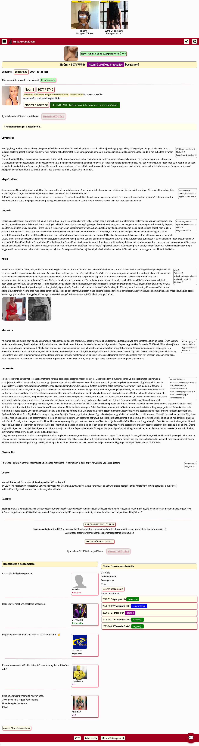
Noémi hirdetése (36, 105)
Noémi (29, 89)
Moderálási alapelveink (113, 738)
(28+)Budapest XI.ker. (114, 17)
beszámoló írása (53, 116)
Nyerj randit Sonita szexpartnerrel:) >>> (103, 53)
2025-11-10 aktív (121, 599)
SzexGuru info (48, 80)
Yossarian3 (21, 71)
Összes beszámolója (113, 589)
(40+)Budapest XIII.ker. (85, 17)
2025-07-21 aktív (119, 613)
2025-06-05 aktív (123, 626)
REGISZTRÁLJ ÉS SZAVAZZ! (99, 541)
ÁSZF (77, 738)
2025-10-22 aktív (125, 606)
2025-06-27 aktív (123, 620)
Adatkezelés (91, 738)
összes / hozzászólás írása (16, 728)
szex (190, 291)
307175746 (45, 89)
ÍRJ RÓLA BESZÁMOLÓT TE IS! (99, 524)
